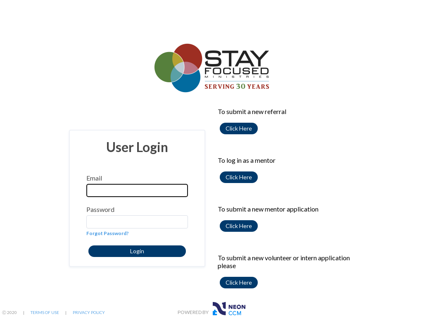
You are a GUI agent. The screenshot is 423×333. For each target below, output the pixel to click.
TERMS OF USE (45, 312)
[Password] (137, 221)
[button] (137, 251)
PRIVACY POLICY (89, 312)
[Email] (137, 190)
